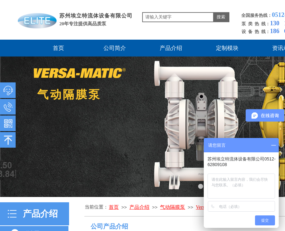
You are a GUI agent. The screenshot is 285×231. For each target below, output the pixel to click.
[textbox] (178, 17)
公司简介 (114, 48)
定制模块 (227, 48)
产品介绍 (171, 48)
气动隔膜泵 (172, 207)
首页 (58, 48)
